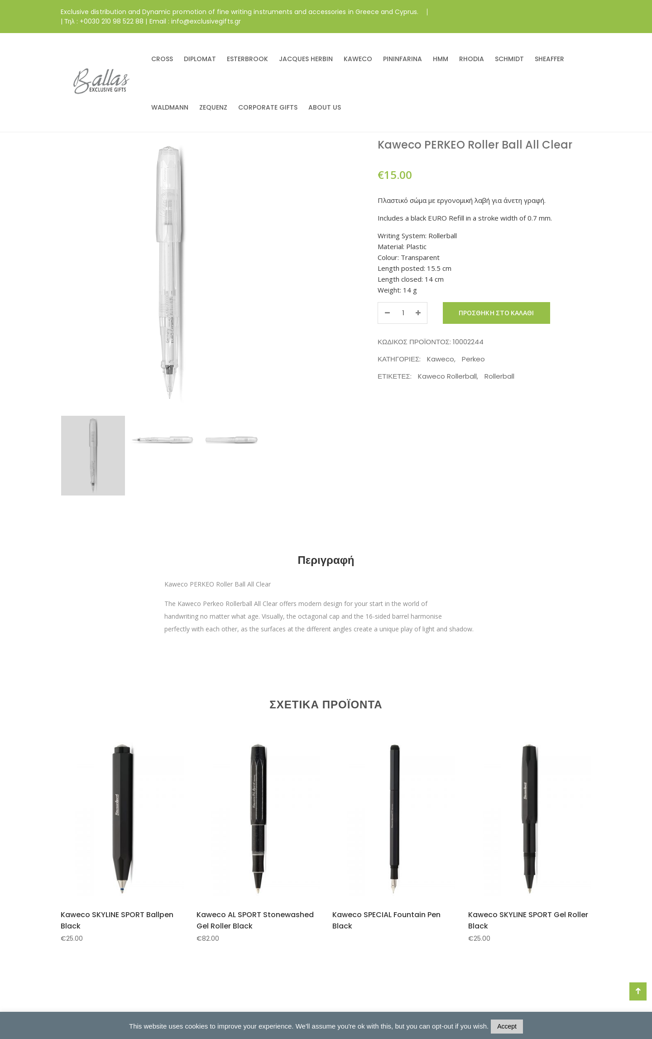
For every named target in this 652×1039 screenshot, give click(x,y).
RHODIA (471, 58)
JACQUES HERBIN (306, 58)
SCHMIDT (509, 58)
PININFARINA (402, 58)
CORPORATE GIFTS (267, 107)
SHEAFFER (549, 58)
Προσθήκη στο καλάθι (496, 312)
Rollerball (499, 376)
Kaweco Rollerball (447, 376)
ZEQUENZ (213, 107)
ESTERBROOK (247, 58)
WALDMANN (169, 107)
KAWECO (358, 58)
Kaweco (440, 359)
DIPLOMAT (200, 58)
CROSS (162, 58)
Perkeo (473, 359)
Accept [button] (507, 1026)
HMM (440, 58)
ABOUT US (324, 107)
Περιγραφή (325, 560)
